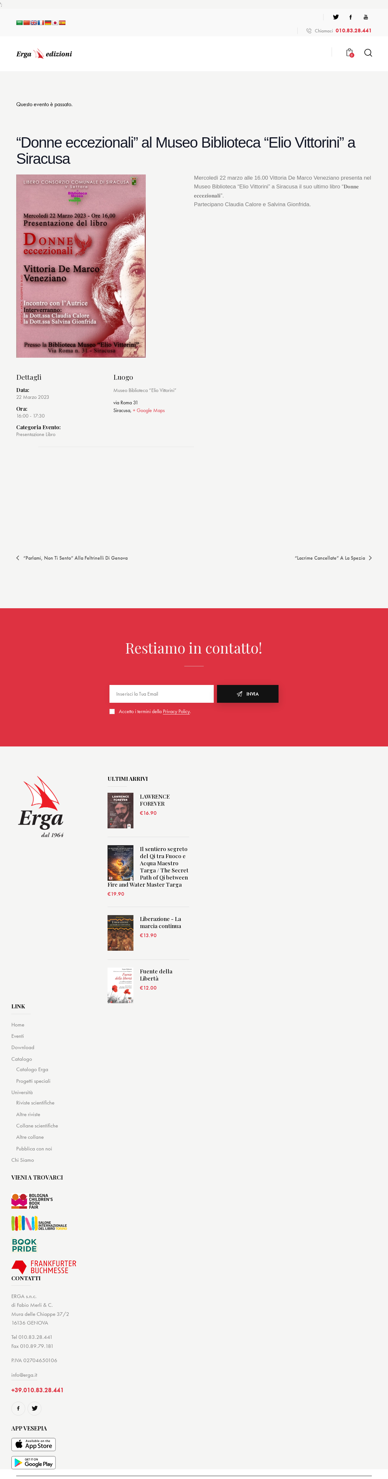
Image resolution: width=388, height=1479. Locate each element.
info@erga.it (24, 1374)
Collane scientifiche (37, 1125)
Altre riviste (28, 1114)
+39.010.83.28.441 (37, 1390)
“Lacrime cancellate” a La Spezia (330, 558)
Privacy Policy (176, 711)
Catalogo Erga (32, 1069)
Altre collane (30, 1136)
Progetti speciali (33, 1080)
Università (22, 1092)
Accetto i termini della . (155, 711)
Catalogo (21, 1058)
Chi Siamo (22, 1159)
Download (22, 1047)
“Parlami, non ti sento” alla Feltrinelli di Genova (75, 558)
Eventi (17, 1035)
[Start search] (368, 53)
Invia (252, 694)
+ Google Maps (149, 410)
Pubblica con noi (34, 1148)
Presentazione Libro (35, 434)
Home (17, 1024)
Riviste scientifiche (35, 1102)
